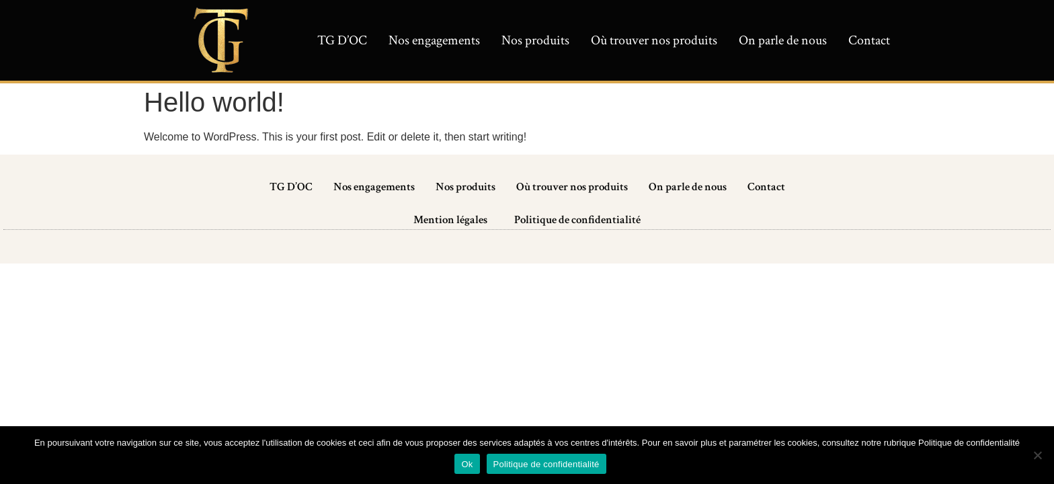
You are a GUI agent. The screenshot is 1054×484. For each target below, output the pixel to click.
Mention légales (450, 219)
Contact (869, 40)
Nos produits (535, 40)
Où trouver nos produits (654, 40)
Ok (467, 464)
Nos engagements (434, 40)
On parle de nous (783, 40)
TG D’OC (342, 40)
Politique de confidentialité (577, 219)
